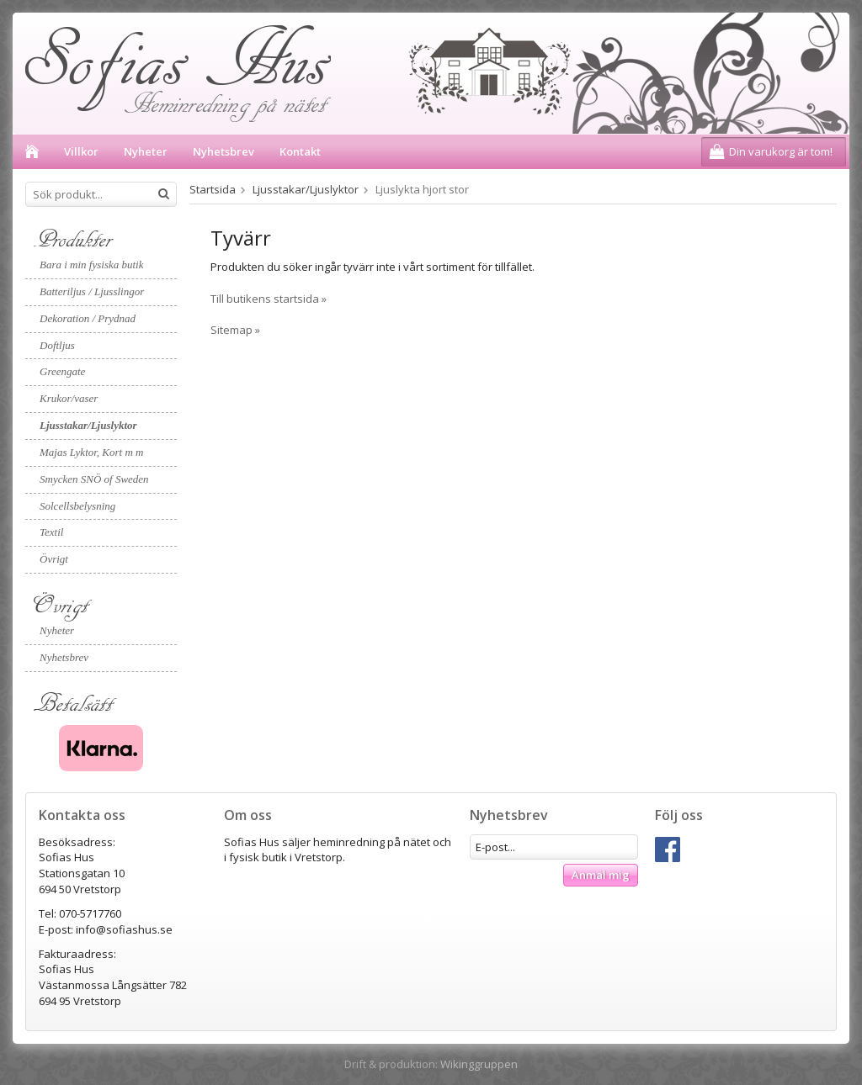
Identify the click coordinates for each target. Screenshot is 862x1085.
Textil (51, 532)
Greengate (62, 371)
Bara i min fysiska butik (92, 264)
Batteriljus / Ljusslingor (92, 291)
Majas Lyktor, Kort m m (91, 452)
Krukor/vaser (69, 398)
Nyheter (146, 151)
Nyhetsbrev (223, 151)
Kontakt (300, 151)
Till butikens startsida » (268, 298)
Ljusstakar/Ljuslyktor (88, 425)
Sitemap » (235, 329)
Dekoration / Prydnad (88, 318)
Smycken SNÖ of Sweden (94, 479)
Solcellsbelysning (77, 506)
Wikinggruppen (479, 1064)
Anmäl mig (601, 874)
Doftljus (57, 345)
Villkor (81, 151)
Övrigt (54, 559)
